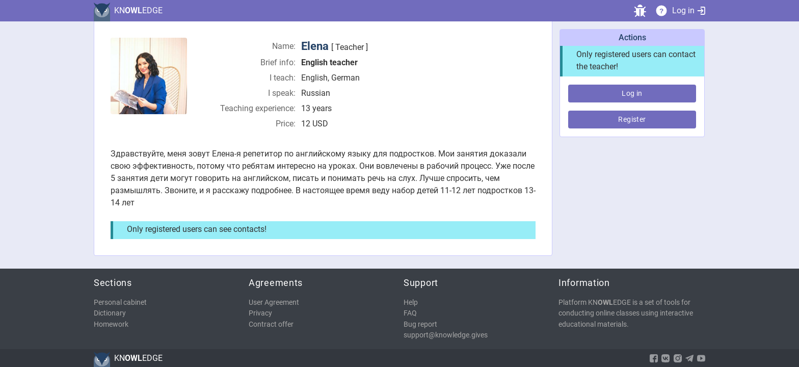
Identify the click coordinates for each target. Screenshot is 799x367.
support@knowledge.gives (446, 335)
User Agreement (274, 302)
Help (411, 302)
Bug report (420, 324)
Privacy (260, 313)
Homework (111, 324)
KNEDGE (138, 10)
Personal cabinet (120, 302)
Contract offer (271, 324)
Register (632, 119)
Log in (688, 10)
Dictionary (110, 313)
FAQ (410, 313)
